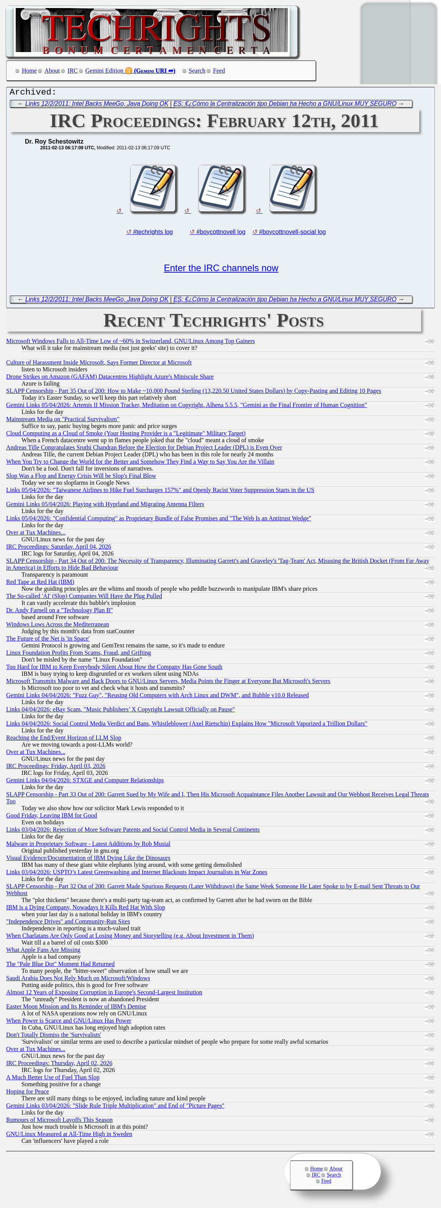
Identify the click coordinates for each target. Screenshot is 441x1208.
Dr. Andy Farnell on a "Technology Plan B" (59, 612)
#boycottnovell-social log (292, 233)
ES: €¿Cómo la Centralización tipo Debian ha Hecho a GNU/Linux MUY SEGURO (285, 105)
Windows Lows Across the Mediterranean (57, 626)
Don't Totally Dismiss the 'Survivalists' (53, 1036)
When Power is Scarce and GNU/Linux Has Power (68, 1022)
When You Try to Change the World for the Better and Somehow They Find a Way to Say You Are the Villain (140, 463)
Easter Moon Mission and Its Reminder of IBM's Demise (76, 1008)
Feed (219, 70)
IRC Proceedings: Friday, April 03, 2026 (55, 768)
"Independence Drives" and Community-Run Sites (68, 923)
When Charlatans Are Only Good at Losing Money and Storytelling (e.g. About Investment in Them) (130, 937)
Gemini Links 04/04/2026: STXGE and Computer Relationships (85, 782)
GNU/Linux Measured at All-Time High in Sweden (69, 1136)
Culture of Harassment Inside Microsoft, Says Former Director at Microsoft (99, 364)
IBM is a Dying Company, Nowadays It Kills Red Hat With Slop (85, 909)
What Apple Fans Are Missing (43, 951)
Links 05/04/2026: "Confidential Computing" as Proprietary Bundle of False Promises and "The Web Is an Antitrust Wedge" (158, 520)
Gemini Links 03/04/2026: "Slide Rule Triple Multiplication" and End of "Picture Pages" (115, 1107)
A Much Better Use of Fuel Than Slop (53, 1079)
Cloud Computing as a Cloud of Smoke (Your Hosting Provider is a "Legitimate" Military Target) (126, 435)
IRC (72, 70)
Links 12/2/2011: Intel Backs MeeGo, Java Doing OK (97, 105)
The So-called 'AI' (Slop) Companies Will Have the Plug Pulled (84, 598)
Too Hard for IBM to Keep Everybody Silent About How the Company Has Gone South (114, 668)
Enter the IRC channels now (221, 270)
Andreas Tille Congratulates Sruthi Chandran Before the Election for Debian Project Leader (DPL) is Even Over (144, 449)
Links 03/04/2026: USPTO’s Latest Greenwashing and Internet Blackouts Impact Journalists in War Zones (136, 874)
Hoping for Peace (27, 1093)
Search (197, 70)
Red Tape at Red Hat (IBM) (40, 583)
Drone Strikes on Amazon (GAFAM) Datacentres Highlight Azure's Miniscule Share (110, 378)
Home (29, 70)
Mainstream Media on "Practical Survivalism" (63, 421)
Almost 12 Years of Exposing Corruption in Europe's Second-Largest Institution (104, 994)
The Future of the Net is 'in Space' (48, 640)
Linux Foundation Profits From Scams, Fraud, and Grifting (78, 654)
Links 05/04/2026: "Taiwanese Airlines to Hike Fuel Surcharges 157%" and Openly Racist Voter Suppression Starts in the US (160, 492)
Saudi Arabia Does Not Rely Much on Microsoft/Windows (78, 980)
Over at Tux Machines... (36, 534)
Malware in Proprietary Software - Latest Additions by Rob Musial (88, 845)
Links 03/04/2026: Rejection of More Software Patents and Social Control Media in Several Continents (133, 831)
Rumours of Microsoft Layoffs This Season (59, 1121)
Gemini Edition (104, 70)
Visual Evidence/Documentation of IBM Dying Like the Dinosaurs (88, 860)
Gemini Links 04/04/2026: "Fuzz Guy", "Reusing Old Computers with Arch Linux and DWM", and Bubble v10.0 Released (157, 697)
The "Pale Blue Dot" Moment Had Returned (60, 966)
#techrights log (153, 233)
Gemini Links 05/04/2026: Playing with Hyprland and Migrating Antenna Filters (105, 506)
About (52, 70)
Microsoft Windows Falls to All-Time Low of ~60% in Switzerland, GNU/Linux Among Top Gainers (130, 343)
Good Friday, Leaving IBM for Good (51, 817)
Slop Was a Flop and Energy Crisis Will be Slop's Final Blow (81, 477)
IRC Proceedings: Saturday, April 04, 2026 (58, 548)
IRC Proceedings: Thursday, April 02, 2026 (59, 1065)
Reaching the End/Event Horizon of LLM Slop (63, 739)
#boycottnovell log (221, 233)
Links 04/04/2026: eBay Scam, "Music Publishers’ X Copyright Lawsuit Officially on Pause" (120, 711)
